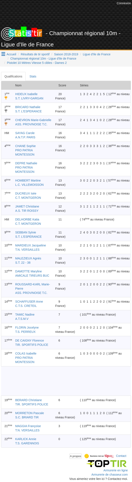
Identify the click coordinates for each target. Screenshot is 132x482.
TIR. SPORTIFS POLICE (31, 344)
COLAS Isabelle (26, 353)
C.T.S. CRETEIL (26, 306)
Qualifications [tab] (13, 76)
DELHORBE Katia (27, 219)
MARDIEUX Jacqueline (30, 245)
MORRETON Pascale (29, 413)
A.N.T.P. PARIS (25, 137)
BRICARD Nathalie (27, 107)
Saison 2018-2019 (66, 54)
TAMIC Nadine (25, 314)
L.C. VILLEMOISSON (29, 184)
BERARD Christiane (28, 400)
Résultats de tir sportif (35, 54)
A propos (75, 456)
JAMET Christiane (27, 206)
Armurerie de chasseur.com (109, 474)
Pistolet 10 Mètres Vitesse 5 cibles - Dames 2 (37, 62)
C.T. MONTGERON (28, 197)
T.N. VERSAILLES (27, 249)
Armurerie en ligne (116, 470)
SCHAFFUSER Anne (29, 301)
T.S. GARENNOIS (27, 443)
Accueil (11, 54)
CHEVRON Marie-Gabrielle (33, 120)
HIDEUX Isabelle (26, 94)
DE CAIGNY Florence (29, 340)
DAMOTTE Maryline (28, 271)
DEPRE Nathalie (26, 163)
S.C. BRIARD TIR (27, 417)
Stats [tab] (32, 76)
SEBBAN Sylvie (25, 232)
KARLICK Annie (25, 439)
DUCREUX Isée (26, 193)
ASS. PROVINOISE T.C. (31, 124)
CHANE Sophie (25, 146)
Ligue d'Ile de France (96, 54)
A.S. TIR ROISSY (26, 210)
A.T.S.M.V (21, 318)
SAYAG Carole (25, 133)
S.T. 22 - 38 (23, 262)
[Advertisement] (66, 381)
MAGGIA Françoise (28, 426)
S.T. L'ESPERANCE (28, 111)
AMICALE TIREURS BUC (32, 275)
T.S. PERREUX (25, 331)
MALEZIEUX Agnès (28, 258)
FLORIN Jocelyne (27, 327)
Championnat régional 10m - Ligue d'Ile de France (43, 58)
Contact (121, 456)
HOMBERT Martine (28, 180)
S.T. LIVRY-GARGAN (29, 98)
